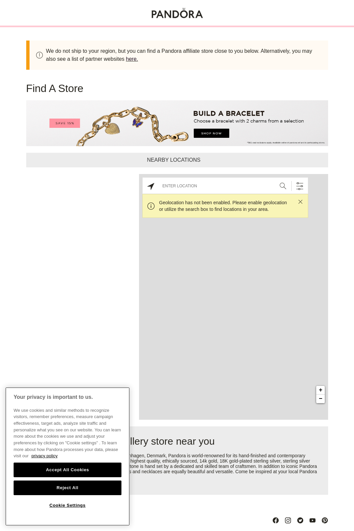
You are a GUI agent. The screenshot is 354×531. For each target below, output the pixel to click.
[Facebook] (276, 520)
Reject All (68, 487)
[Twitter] (300, 520)
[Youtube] (313, 520)
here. (132, 59)
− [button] (320, 399)
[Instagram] (288, 520)
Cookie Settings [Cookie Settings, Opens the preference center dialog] (67, 505)
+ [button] (320, 390)
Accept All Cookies (67, 469)
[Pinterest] (325, 520)
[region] (67, 456)
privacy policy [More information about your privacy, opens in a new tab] (45, 455)
